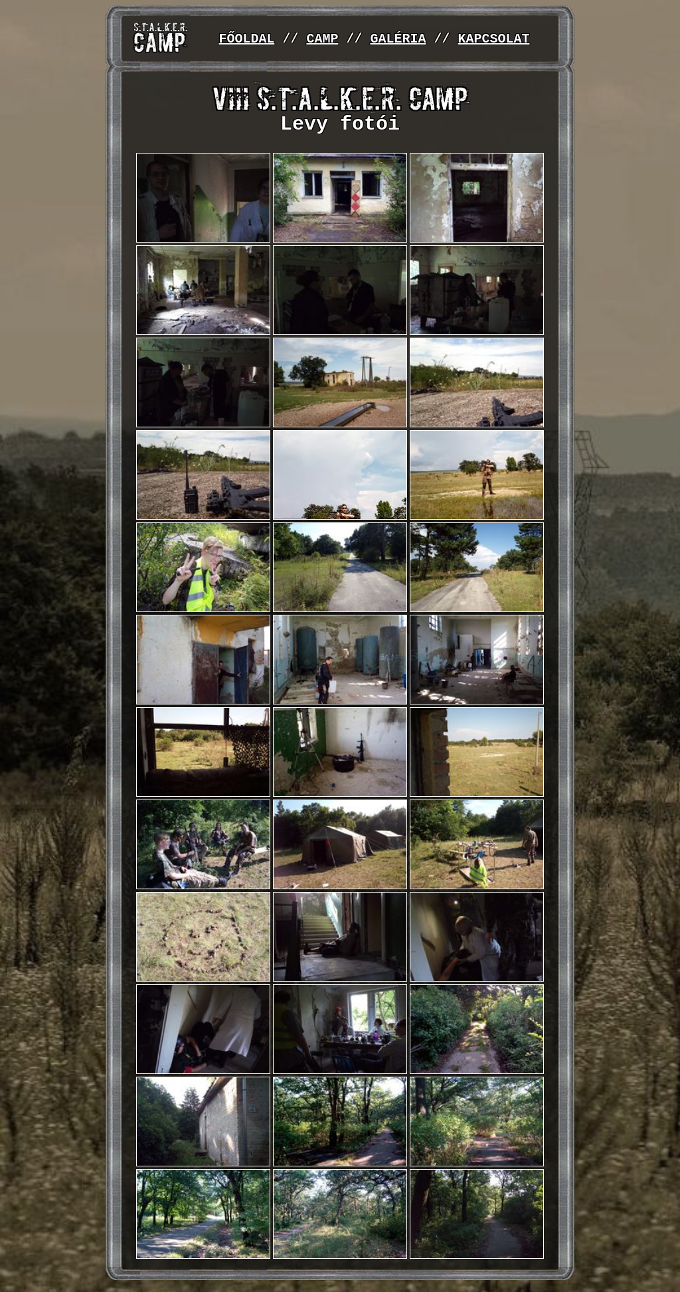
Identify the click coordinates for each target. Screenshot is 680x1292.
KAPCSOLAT (493, 39)
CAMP (322, 39)
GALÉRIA (398, 39)
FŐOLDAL (246, 39)
